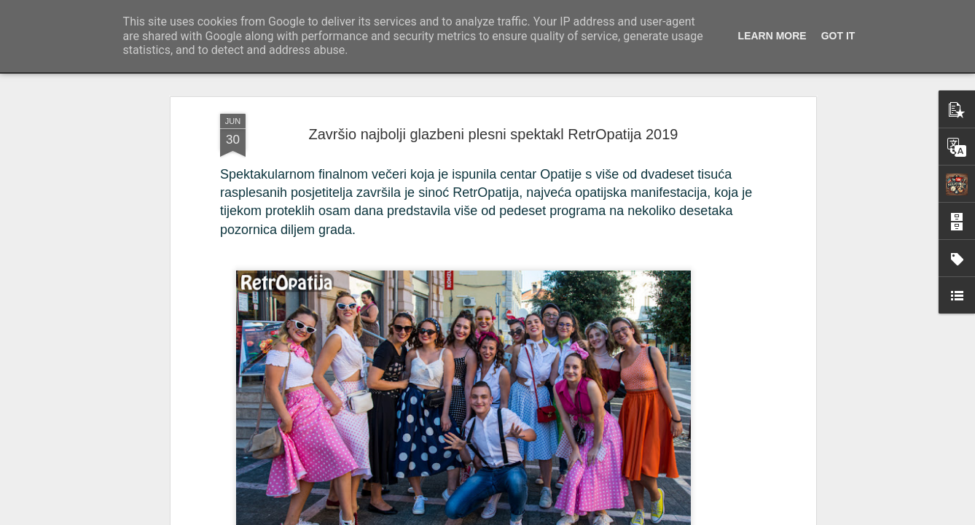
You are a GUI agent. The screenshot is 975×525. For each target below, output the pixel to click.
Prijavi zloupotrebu (684, 517)
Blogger (632, 517)
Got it (838, 36)
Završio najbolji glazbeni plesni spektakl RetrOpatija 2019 (493, 114)
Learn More (772, 36)
